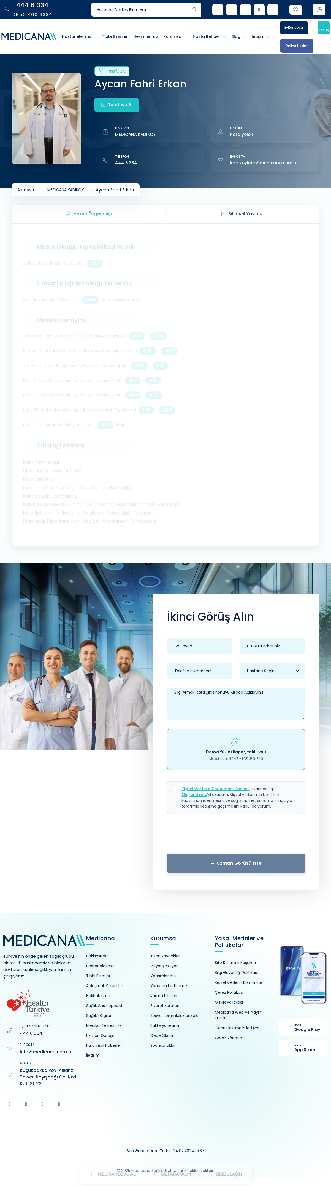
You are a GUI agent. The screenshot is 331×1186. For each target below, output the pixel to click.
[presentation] (236, 836)
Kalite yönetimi (164, 1025)
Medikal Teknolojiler (104, 1025)
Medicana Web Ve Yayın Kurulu (238, 1015)
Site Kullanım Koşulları (235, 962)
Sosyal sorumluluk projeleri (175, 1015)
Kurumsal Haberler (103, 1045)
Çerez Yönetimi (230, 1038)
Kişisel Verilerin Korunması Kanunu (215, 789)
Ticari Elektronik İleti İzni (237, 1028)
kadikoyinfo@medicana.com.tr (263, 163)
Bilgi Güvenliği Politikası (236, 972)
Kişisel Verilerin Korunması (239, 982)
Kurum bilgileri (163, 995)
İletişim (93, 1055)
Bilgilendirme (194, 794)
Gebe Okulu (161, 1035)
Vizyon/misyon (164, 966)
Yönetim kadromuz (168, 986)
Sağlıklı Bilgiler (99, 1015)
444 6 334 (126, 163)
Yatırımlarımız (163, 976)
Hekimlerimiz (98, 995)
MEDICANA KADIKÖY (135, 134)
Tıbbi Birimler (98, 976)
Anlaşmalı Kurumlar (104, 986)
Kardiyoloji (241, 134)
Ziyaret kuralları (164, 1005)
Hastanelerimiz (100, 966)
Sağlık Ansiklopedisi (104, 1005)
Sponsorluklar (163, 1045)
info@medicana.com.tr (46, 1052)
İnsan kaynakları (165, 956)
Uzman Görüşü (100, 1035)
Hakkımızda (97, 956)
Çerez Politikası (229, 992)
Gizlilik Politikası (229, 1002)
